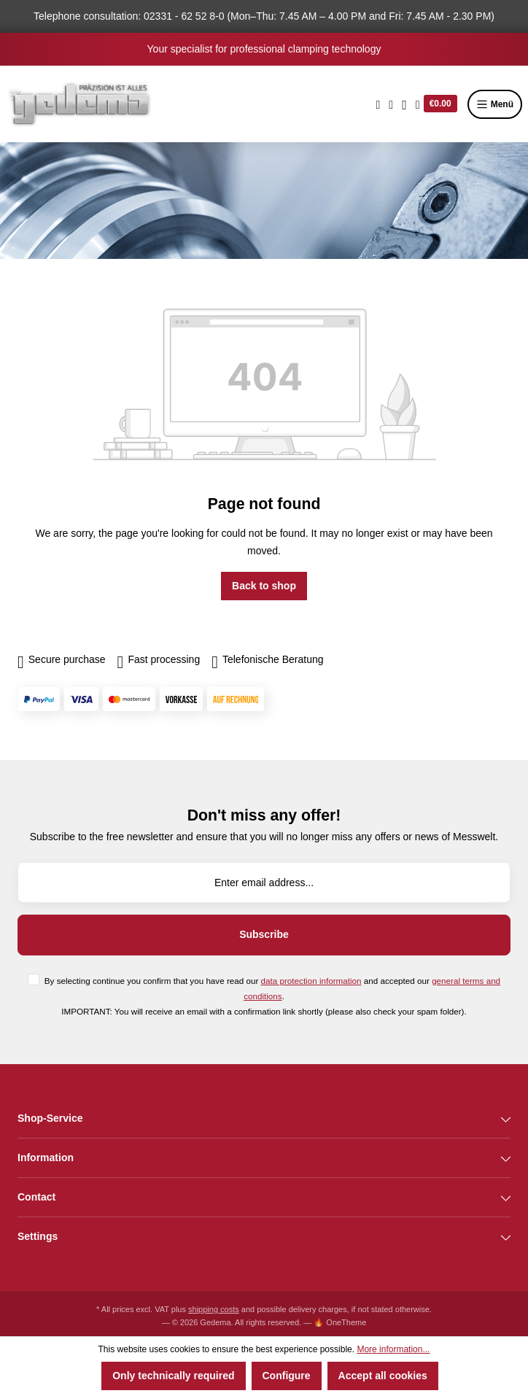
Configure (287, 1375)
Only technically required (173, 1375)
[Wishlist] (390, 104)
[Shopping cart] (436, 104)
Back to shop (264, 586)
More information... (393, 1349)
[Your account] (404, 104)
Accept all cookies (382, 1375)
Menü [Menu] (494, 104)
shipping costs (213, 1309)
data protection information (311, 980)
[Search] (378, 104)
